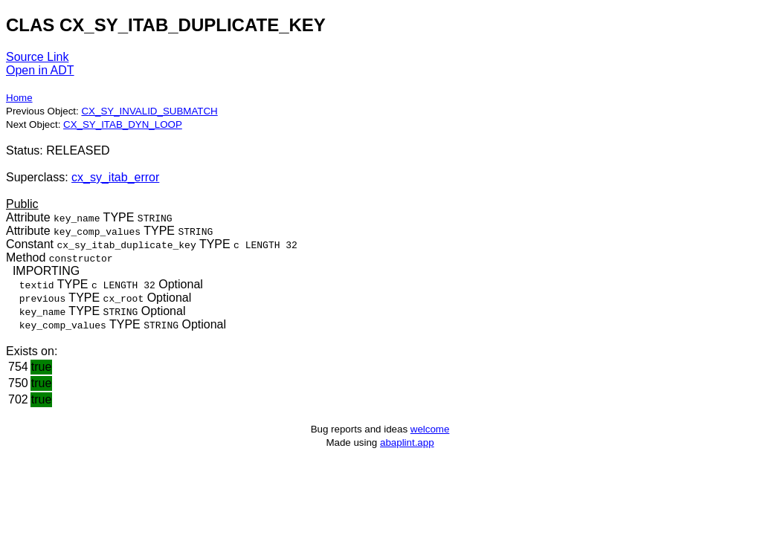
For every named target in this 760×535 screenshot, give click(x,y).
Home (19, 97)
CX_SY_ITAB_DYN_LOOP (122, 124)
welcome (430, 429)
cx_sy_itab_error (115, 177)
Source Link (37, 57)
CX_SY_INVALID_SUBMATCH (149, 111)
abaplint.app (407, 442)
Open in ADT (40, 70)
